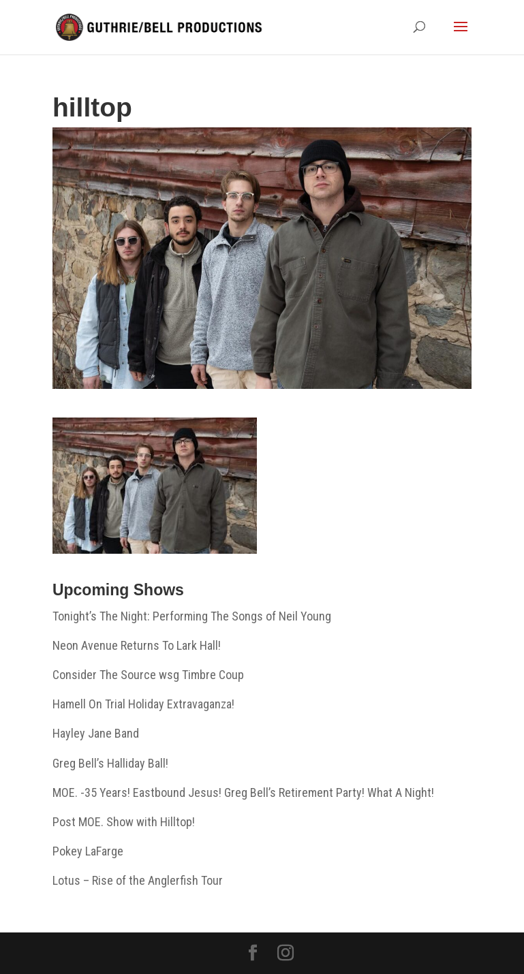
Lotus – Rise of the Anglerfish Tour (137, 880)
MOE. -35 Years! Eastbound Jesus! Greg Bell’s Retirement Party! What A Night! (243, 792)
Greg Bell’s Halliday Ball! (110, 763)
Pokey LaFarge (87, 851)
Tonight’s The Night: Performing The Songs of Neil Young (191, 616)
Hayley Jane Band (95, 733)
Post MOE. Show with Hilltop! (123, 822)
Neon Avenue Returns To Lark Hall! (136, 645)
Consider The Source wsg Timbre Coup (148, 674)
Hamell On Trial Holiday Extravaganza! (143, 704)
